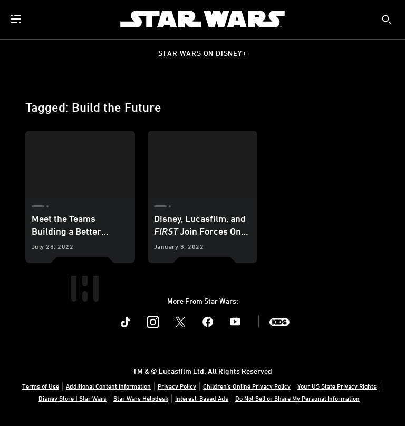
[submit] (386, 19)
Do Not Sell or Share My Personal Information (297, 398)
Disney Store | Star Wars (72, 398)
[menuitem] (17, 19)
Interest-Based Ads (201, 398)
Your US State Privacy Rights (337, 386)
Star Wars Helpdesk (140, 398)
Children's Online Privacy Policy (247, 386)
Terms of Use (40, 386)
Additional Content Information (108, 386)
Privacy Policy (177, 386)
